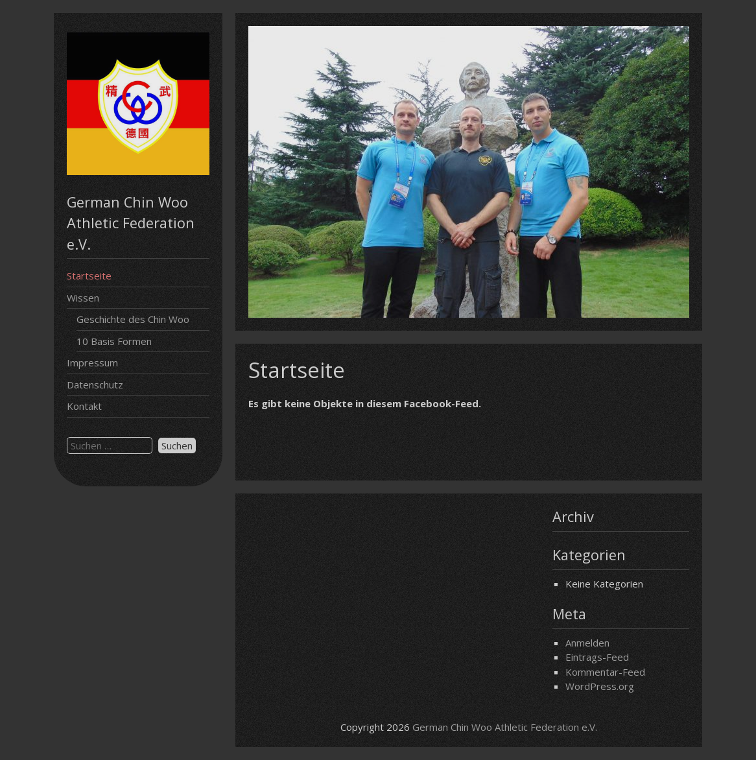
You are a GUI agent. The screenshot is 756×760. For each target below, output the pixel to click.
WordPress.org (599, 686)
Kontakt (84, 405)
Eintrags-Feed (597, 656)
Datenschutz (95, 384)
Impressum (92, 362)
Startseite (89, 275)
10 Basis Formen (114, 341)
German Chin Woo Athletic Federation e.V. (504, 726)
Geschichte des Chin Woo (133, 319)
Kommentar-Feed (605, 671)
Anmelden (587, 642)
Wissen (83, 297)
